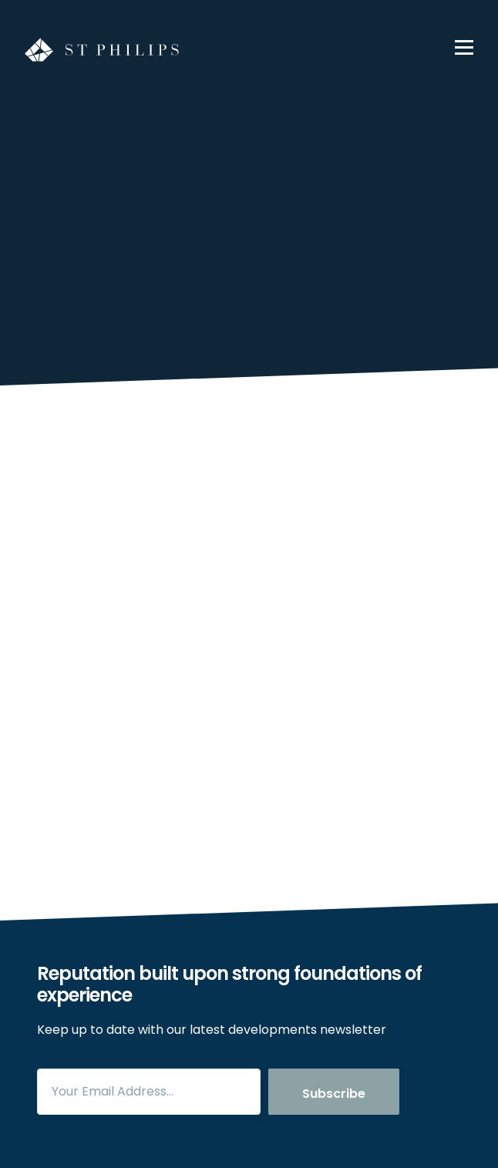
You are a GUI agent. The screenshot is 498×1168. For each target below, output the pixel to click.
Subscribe (333, 1093)
